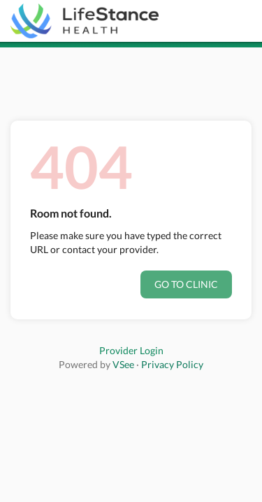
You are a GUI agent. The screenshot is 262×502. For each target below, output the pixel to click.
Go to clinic (186, 284)
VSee (123, 364)
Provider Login (131, 350)
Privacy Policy (172, 364)
